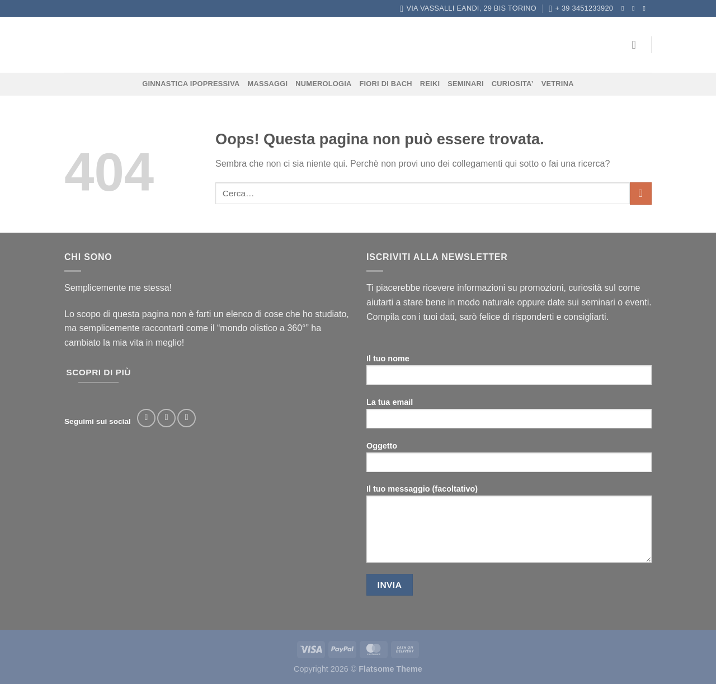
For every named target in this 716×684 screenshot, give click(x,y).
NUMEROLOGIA (323, 83)
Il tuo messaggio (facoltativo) (509, 527)
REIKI (430, 83)
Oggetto (509, 460)
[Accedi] (637, 44)
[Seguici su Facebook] (624, 8)
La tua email (509, 417)
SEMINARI (465, 83)
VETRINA (557, 83)
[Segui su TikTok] (186, 418)
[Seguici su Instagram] (635, 8)
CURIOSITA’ (513, 83)
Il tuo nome (509, 373)
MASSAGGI (268, 83)
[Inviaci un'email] (646, 8)
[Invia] (641, 193)
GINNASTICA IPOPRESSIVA (190, 83)
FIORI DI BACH (385, 83)
